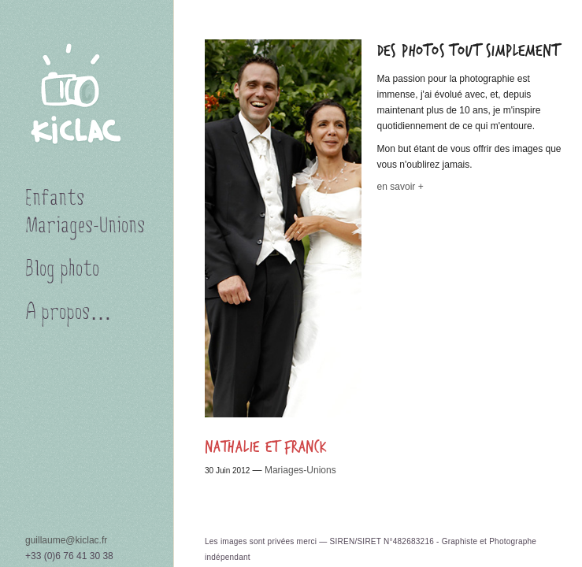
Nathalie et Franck (266, 448)
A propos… (68, 314)
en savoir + (400, 186)
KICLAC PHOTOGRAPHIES (86, 97)
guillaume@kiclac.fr (66, 540)
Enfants (54, 200)
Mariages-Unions (300, 470)
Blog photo (62, 271)
